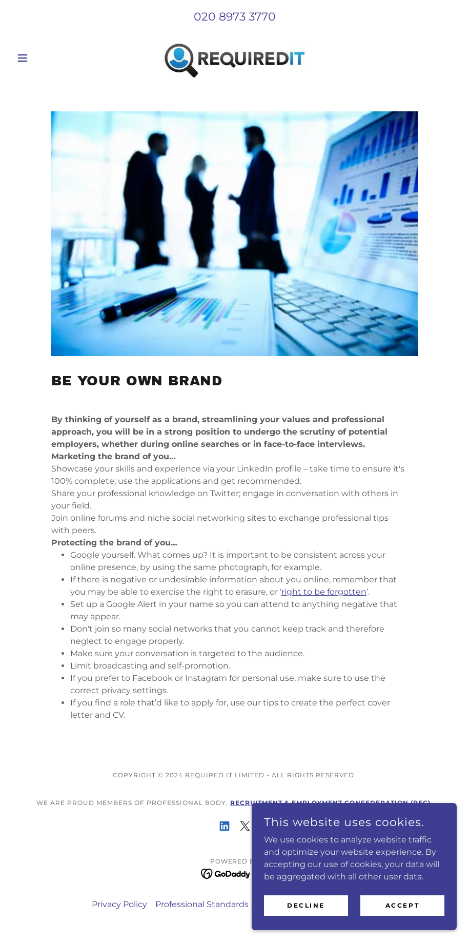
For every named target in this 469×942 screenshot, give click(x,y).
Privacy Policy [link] (119, 904)
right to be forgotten (323, 592)
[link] (234, 57)
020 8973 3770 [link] (235, 17)
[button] (45, 58)
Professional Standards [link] (202, 904)
